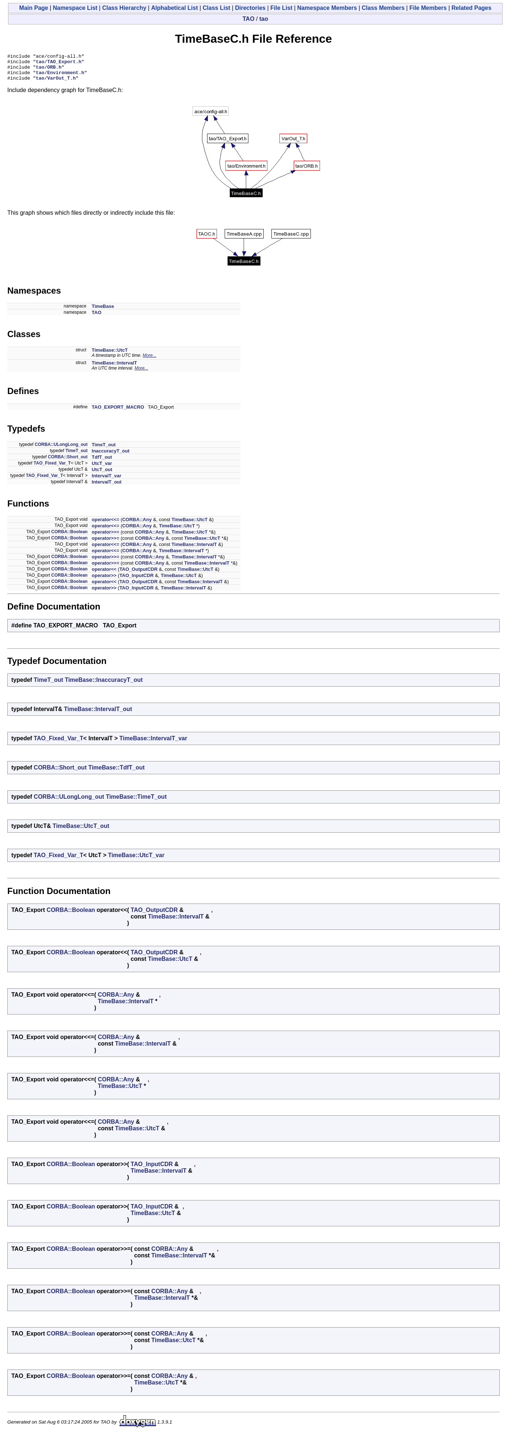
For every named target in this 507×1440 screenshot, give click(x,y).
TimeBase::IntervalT (114, 368)
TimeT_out (104, 450)
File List (281, 8)
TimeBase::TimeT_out (136, 802)
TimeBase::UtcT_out (81, 831)
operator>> (104, 581)
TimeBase (103, 311)
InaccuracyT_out (110, 456)
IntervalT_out (107, 487)
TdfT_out (102, 462)
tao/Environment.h (60, 76)
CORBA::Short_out (68, 462)
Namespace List (75, 8)
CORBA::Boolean (69, 537)
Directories (250, 8)
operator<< (104, 574)
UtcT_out (102, 475)
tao (263, 19)
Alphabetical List (174, 8)
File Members (428, 8)
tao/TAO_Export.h (58, 63)
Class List (216, 8)
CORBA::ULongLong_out (61, 449)
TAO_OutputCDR (138, 574)
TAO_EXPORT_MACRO (118, 412)
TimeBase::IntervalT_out (98, 714)
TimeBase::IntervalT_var (153, 744)
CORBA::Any (137, 525)
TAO (249, 19)
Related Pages (471, 8)
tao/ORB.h (48, 70)
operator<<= (105, 525)
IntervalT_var (106, 481)
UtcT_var (102, 468)
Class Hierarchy (124, 8)
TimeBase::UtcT (110, 355)
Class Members (383, 8)
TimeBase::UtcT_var (136, 860)
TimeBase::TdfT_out (116, 773)
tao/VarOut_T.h (56, 83)
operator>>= (105, 537)
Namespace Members (327, 8)
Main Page (33, 8)
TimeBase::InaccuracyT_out (103, 685)
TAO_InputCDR (136, 581)
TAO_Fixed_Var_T (52, 468)
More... (149, 360)
